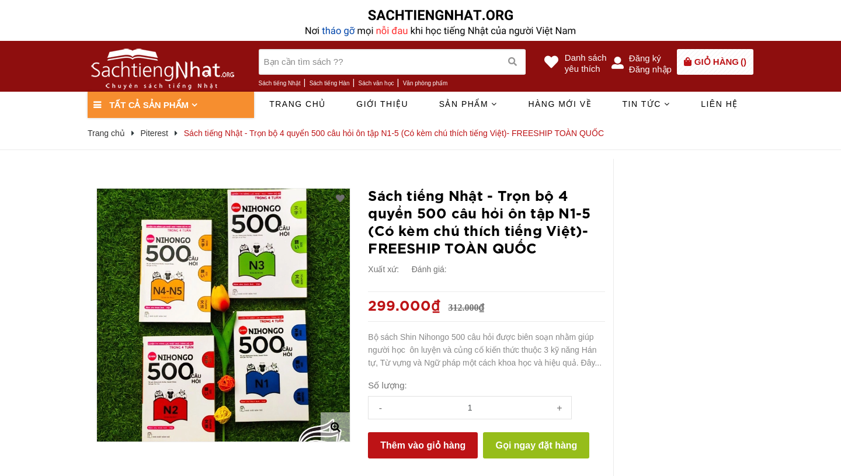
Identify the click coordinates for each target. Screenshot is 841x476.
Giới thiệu (382, 104)
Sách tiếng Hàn (330, 83)
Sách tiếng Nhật (280, 83)
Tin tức (646, 104)
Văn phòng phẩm (425, 83)
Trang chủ (297, 104)
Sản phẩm (468, 104)
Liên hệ (719, 104)
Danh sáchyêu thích (586, 63)
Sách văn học (376, 83)
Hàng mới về (560, 104)
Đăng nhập (650, 69)
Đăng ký (645, 58)
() (720, 62)
